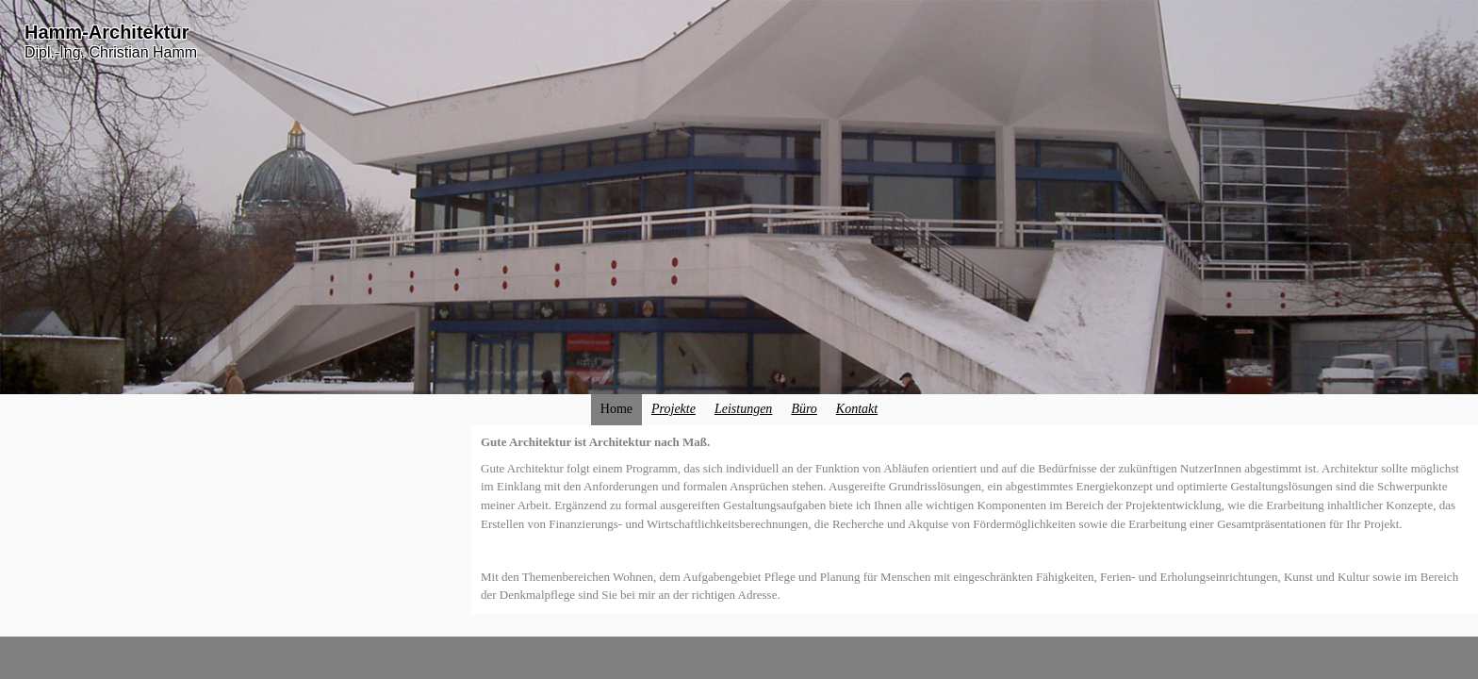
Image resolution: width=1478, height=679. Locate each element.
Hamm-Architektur (107, 32)
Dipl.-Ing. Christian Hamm (111, 52)
